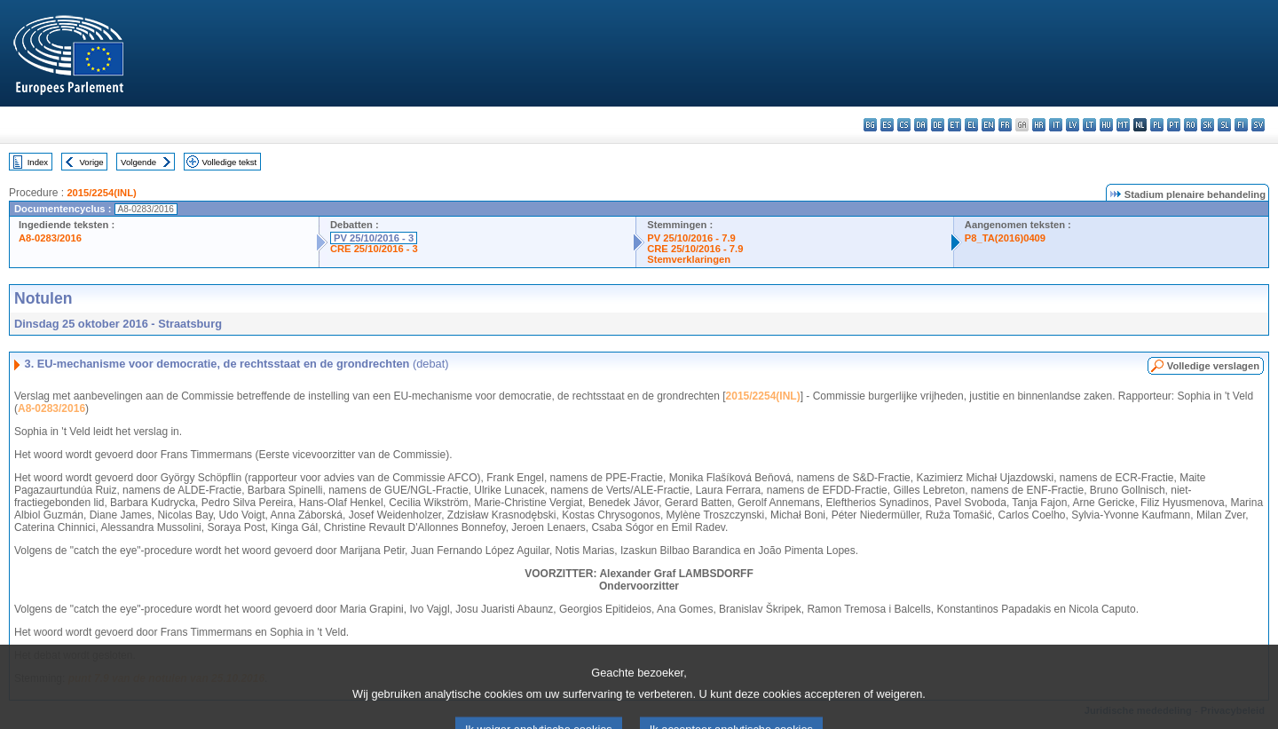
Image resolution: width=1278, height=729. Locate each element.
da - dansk (920, 124)
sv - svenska (1258, 124)
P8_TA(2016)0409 (1005, 238)
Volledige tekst (228, 162)
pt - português (1173, 124)
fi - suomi (1241, 124)
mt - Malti (1123, 124)
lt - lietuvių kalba (1089, 124)
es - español (887, 124)
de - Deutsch (937, 124)
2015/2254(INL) (101, 192)
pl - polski (1157, 124)
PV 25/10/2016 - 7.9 (691, 238)
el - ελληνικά (971, 124)
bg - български (870, 124)
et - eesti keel (954, 124)
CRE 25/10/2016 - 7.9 (695, 248)
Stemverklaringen (688, 259)
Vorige (92, 162)
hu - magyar (1106, 124)
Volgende (138, 162)
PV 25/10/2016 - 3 (374, 238)
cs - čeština (904, 124)
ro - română (1190, 124)
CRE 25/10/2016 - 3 (374, 248)
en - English (988, 124)
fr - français (1005, 124)
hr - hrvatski (1038, 124)
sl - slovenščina (1224, 124)
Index (38, 162)
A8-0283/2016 (50, 238)
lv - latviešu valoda (1072, 124)
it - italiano (1055, 124)
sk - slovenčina (1207, 124)
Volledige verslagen (1213, 366)
